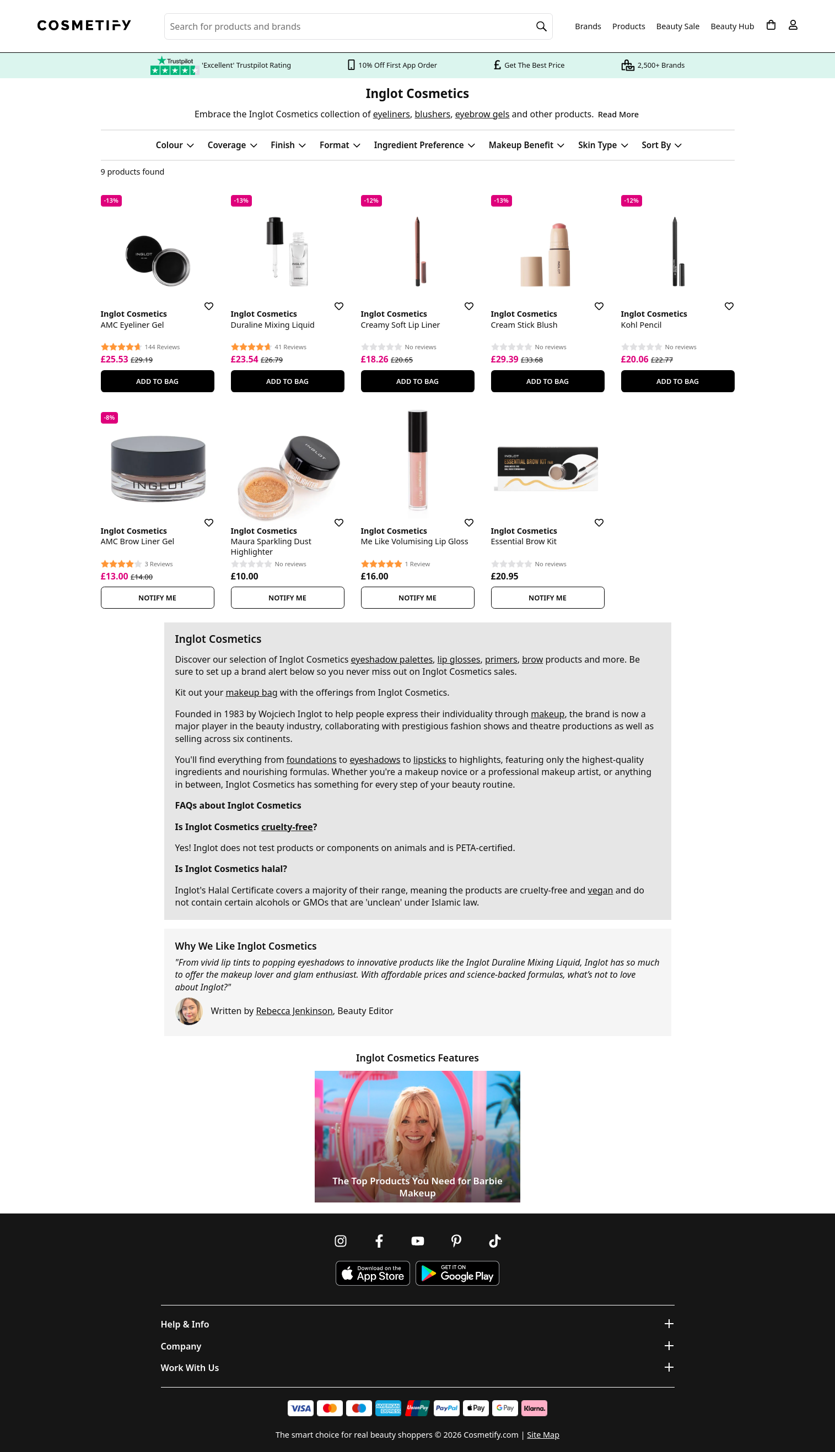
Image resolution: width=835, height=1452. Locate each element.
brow (532, 659)
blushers (432, 114)
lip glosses (459, 659)
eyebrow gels (482, 114)
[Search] (542, 26)
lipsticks (429, 760)
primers (501, 659)
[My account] (793, 25)
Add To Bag (157, 381)
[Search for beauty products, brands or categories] (358, 26)
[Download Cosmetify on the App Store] (373, 1273)
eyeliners (391, 114)
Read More (618, 114)
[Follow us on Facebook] (379, 1241)
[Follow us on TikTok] (495, 1241)
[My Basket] (771, 25)
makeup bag (251, 692)
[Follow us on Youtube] (418, 1241)
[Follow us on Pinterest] (456, 1241)
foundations (312, 760)
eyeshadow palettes (392, 659)
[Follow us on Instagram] (341, 1241)
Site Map (543, 1434)
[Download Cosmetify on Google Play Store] (457, 1273)
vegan (600, 890)
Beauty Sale (678, 26)
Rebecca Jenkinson (294, 1011)
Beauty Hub (732, 26)
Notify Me (157, 598)
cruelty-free (287, 827)
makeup (547, 714)
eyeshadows (374, 760)
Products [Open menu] (628, 26)
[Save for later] (201, 299)
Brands (588, 26)
